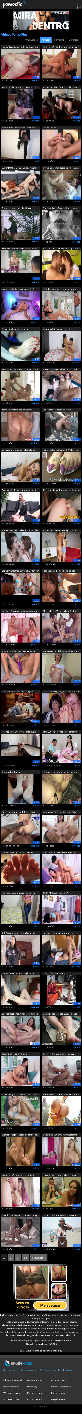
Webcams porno (11, 1393)
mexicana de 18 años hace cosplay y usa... (19, 87)
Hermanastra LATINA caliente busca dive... (19, 732)
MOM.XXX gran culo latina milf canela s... (19, 1094)
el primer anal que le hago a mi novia (60, 772)
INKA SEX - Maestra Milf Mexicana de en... (19, 248)
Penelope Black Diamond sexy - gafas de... (60, 208)
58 (25, 1257)
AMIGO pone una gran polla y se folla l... (20, 933)
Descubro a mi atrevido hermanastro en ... (19, 812)
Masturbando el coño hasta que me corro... (18, 651)
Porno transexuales (61, 1386)
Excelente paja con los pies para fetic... (20, 1134)
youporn (35, 322)
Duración (74, 39)
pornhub (35, 80)
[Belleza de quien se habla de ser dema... (59, 571)
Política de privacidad (50, 1370)
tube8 (36, 161)
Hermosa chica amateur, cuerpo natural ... (58, 933)
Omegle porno (58, 1380)
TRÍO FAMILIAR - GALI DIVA (55, 893)
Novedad (59, 39)
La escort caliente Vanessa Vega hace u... (20, 1014)
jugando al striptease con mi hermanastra (56, 329)
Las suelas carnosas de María (57, 409)
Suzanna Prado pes (11, 772)
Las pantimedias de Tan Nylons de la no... (19, 973)
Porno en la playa (11, 1399)
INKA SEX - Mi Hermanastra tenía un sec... (60, 732)
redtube (76, 362)
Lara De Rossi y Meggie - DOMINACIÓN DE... (61, 691)
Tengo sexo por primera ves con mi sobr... (18, 893)
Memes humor (34, 1380)
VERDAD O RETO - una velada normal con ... (19, 168)
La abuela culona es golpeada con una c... (20, 47)
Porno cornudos (35, 1399)
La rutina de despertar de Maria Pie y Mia (19, 1215)
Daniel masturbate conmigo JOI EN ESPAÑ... (18, 289)
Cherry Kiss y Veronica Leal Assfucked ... (61, 611)
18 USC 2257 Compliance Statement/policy (41, 1350)
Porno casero (58, 1393)
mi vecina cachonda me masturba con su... (61, 168)
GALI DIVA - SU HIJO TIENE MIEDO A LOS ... (59, 852)
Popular (45, 39)
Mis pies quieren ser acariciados (17, 852)
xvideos (76, 80)
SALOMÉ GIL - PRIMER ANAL (15, 1054)
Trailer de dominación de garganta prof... (59, 530)
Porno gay (32, 1386)
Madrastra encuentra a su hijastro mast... (18, 691)
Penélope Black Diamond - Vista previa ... (61, 450)
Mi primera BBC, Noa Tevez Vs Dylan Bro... (60, 812)
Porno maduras (11, 1386)
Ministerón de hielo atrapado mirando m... (61, 651)
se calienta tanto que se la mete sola (19, 450)
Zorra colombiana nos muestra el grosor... (17, 410)
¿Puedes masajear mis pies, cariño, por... (59, 289)
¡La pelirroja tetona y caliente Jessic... (61, 1175)
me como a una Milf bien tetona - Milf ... (61, 369)
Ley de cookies (28, 1370)
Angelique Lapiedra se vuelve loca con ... (61, 490)
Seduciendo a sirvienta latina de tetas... (17, 208)
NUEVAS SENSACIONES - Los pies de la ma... (20, 369)
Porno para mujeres (37, 1393)
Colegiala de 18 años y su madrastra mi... (60, 1135)
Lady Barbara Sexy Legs (54, 973)
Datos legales (10, 1370)
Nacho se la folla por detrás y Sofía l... (19, 1175)
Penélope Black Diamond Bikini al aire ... (61, 1094)
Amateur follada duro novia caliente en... (19, 128)
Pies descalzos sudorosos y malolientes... (15, 329)
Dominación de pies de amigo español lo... (20, 490)
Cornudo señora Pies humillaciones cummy (60, 1014)
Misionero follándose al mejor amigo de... (60, 47)
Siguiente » (38, 1257)
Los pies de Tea (50, 127)
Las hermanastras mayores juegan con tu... (20, 571)
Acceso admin (41, 1406)
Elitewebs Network (12, 1380)
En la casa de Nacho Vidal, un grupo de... (61, 248)
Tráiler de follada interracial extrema (60, 87)
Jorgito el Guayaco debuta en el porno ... (20, 611)
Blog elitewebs (58, 1399)
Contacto (70, 1370)
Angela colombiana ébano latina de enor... (59, 1054)
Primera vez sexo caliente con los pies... (20, 530)
